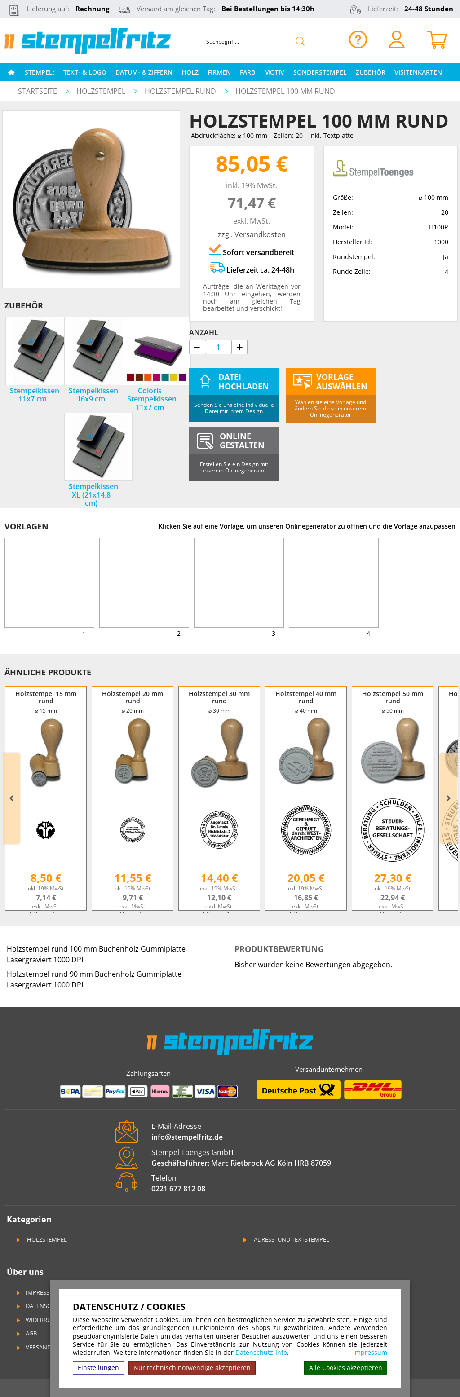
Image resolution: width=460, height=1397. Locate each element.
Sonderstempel (320, 72)
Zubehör (370, 72)
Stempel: (39, 72)
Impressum (370, 1353)
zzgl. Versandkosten (252, 234)
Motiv (274, 72)
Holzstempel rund (181, 91)
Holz (190, 72)
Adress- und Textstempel (285, 1239)
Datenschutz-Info (261, 1352)
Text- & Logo (84, 72)
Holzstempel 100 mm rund (285, 91)
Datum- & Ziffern (143, 72)
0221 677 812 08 (178, 1189)
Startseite (37, 91)
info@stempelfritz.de (187, 1137)
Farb (247, 72)
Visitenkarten (418, 72)
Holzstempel (101, 91)
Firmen (219, 72)
